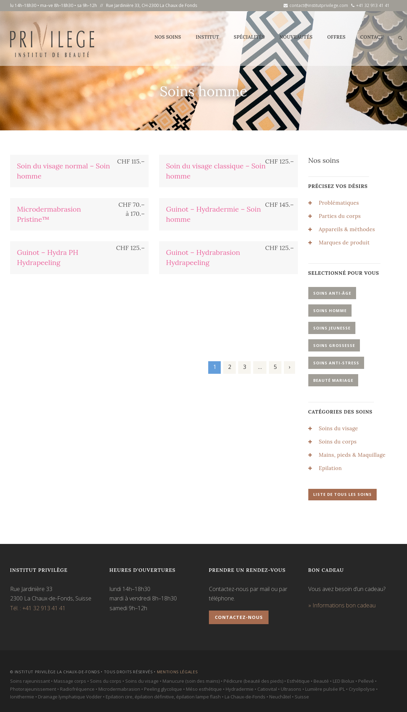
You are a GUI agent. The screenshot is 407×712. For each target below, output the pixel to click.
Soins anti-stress (336, 362)
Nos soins (167, 37)
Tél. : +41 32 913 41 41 (38, 608)
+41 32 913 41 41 (370, 5)
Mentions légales (177, 671)
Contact (372, 37)
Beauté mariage (333, 380)
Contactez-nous (239, 617)
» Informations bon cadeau (342, 605)
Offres (336, 37)
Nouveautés (295, 37)
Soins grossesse (334, 345)
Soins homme (330, 310)
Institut (207, 37)
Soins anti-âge (332, 293)
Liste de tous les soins (342, 494)
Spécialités (249, 37)
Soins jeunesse (332, 328)
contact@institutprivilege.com (316, 5)
